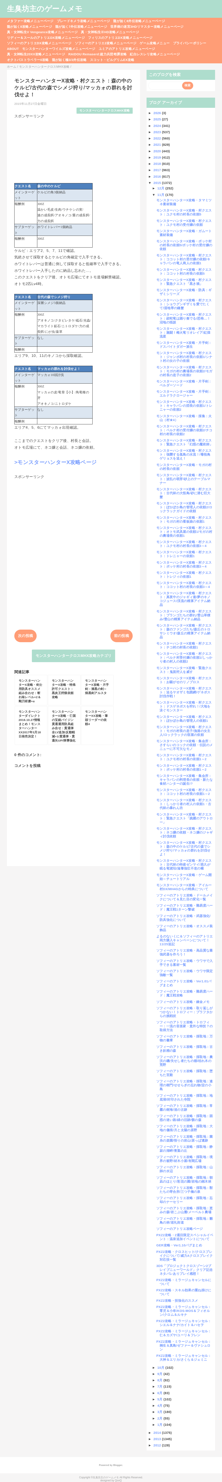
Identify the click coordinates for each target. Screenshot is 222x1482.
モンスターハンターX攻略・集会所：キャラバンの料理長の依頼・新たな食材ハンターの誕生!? (184, 779)
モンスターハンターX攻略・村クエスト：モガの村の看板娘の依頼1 (184, 519)
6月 (160, 1393)
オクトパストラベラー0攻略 (28, 60)
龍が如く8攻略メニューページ (29, 26)
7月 (160, 1386)
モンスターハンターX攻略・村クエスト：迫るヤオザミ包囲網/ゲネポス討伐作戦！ (184, 692)
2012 (157, 1445)
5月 (160, 1399)
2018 (157, 164)
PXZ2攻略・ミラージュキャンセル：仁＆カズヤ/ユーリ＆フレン (183, 1333)
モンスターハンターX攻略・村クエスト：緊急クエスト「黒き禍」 (184, 282)
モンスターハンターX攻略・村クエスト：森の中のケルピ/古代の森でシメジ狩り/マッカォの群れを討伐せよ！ (184, 848)
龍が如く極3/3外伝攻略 (69, 60)
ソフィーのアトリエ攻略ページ (179, 1229)
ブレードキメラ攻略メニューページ (83, 21)
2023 (157, 132)
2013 (157, 1439)
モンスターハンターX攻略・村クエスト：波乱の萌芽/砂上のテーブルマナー (184, 479)
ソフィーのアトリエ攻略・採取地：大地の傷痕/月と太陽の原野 (184, 1128)
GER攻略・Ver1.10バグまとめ (179, 1245)
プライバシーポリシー (189, 43)
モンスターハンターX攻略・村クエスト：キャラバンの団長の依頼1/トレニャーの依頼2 (184, 405)
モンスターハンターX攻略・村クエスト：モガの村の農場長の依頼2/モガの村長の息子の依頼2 (184, 371)
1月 (160, 1424)
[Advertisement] (73, 149)
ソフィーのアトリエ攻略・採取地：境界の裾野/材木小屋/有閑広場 (184, 1159)
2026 (157, 113)
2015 (157, 183)
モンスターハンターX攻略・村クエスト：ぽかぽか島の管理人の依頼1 (184, 718)
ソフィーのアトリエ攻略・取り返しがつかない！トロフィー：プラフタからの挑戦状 (184, 1012)
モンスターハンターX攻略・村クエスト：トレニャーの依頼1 (184, 554)
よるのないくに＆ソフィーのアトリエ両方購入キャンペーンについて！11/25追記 (184, 940)
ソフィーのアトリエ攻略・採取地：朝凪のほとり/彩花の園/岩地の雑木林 (184, 1179)
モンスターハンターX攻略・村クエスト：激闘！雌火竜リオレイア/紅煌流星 (184, 332)
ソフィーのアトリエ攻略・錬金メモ (182, 1002)
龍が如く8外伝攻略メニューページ (139, 21)
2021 (157, 144)
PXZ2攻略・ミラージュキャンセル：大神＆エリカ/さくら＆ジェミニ (183, 1357)
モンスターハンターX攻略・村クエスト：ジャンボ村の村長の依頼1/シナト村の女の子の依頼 (184, 357)
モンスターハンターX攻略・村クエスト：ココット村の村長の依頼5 (184, 271)
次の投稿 (25, 636)
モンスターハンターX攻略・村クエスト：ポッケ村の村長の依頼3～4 (184, 564)
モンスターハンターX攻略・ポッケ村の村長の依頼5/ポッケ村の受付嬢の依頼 (184, 245)
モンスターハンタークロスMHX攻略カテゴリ (74, 656)
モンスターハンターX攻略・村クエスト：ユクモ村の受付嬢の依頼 (184, 222)
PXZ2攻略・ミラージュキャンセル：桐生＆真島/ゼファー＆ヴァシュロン (183, 1345)
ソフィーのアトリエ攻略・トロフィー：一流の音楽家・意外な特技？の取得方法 (184, 1026)
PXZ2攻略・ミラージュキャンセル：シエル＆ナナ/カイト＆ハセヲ (183, 1323)
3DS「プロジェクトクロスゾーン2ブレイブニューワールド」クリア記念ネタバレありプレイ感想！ (184, 1269)
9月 (160, 1374)
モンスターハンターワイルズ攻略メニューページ (58, 49)
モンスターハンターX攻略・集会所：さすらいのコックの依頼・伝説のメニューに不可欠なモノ (184, 745)
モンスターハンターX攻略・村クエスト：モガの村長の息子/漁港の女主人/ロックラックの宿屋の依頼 (184, 731)
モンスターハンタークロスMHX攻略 (104, 110)
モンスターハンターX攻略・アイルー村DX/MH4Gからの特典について (184, 887)
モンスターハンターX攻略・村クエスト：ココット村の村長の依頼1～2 (184, 792)
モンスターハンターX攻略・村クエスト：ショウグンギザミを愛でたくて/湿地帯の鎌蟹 (184, 304)
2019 (157, 157)
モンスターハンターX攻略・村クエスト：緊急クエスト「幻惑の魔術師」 (184, 442)
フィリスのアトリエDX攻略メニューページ (120, 37)
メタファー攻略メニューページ (30, 21)
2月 (160, 1418)
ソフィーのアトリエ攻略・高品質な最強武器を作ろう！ (184, 952)
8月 (160, 1380)
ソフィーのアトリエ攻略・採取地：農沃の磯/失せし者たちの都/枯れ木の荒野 (184, 1061)
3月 (160, 1412)
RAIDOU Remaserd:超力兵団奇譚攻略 (97, 54)
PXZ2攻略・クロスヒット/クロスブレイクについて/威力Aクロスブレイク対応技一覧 (184, 1255)
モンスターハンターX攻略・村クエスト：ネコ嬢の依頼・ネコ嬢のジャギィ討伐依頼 (184, 832)
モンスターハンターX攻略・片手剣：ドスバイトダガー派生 (184, 344)
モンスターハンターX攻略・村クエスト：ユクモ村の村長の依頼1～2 (184, 757)
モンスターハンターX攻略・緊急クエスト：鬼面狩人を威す (184, 670)
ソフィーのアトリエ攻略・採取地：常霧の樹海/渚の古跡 (184, 1107)
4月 (160, 1405)
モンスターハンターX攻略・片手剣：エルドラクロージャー (184, 393)
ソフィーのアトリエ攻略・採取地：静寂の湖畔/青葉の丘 (184, 1148)
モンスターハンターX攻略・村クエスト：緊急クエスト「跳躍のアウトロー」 (184, 818)
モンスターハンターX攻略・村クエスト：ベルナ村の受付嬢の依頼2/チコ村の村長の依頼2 (184, 430)
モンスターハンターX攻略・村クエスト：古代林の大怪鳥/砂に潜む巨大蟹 (184, 493)
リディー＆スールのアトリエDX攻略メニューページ (46, 37)
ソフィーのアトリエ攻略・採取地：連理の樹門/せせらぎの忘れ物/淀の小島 (184, 1085)
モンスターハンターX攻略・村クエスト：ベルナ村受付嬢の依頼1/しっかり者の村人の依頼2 (184, 657)
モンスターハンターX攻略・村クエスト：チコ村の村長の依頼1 (184, 645)
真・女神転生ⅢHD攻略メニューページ (110, 32)
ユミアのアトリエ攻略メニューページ (127, 49)
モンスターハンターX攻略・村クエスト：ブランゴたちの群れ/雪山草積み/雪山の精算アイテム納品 (184, 615)
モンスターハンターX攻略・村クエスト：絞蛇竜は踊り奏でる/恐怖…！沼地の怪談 (184, 318)
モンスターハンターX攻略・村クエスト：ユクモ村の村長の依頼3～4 (184, 544)
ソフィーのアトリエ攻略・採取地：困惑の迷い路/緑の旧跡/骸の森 (184, 1118)
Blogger (117, 1465)
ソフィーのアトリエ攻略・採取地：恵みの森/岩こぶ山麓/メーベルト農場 (184, 1210)
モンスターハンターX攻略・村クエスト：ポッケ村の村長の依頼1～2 (184, 767)
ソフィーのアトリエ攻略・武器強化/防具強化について (183, 918)
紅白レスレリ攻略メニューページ (155, 54)
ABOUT (13, 49)
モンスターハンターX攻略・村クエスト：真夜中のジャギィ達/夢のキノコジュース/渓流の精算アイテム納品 (184, 599)
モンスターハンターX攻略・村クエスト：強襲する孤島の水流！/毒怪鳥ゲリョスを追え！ (184, 454)
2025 (157, 119)
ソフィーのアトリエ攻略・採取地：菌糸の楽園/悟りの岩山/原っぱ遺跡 (184, 1138)
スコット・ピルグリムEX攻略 (112, 60)
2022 (157, 138)
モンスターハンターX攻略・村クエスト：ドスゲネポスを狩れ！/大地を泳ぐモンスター (184, 706)
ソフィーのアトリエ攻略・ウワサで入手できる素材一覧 (184, 963)
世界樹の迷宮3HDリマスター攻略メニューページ (147, 26)
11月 (161, 195)
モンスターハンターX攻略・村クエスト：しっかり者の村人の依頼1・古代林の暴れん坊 (184, 804)
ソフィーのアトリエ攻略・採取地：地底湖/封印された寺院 (184, 1097)
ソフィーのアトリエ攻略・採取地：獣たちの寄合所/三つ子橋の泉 (184, 1189)
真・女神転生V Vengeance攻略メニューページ (42, 32)
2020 (157, 151)
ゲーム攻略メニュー (155, 43)
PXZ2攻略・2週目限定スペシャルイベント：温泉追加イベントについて (184, 1237)
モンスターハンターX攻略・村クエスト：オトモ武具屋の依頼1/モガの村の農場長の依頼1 (184, 531)
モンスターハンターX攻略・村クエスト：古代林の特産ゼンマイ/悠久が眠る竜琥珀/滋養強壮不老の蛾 (184, 864)
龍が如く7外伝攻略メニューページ (81, 26)
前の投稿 (121, 636)
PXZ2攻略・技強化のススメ (177, 1300)
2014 (157, 1432)
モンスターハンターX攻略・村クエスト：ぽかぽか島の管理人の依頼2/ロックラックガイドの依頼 (184, 507)
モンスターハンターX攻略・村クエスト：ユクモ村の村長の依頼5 (184, 212)
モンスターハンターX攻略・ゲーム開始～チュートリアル (184, 877)
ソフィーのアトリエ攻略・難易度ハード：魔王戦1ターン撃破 (184, 907)
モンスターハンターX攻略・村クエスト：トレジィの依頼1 (184, 574)
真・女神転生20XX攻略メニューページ (36, 54)
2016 (157, 176)
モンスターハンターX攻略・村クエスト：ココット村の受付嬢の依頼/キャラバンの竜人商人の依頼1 (184, 259)
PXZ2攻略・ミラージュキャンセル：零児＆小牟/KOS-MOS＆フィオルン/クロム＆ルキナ (183, 1310)
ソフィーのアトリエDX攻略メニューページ (39, 43)
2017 (157, 170)
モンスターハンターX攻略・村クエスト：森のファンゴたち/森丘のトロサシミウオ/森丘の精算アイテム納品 (184, 631)
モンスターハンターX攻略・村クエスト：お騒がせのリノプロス (184, 680)
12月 (161, 188)
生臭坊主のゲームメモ (44, 9)
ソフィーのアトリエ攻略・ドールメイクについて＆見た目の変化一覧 (184, 897)
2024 (157, 126)
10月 (161, 1367)
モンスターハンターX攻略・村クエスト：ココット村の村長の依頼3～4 (184, 585)
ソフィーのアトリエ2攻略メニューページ (106, 43)
